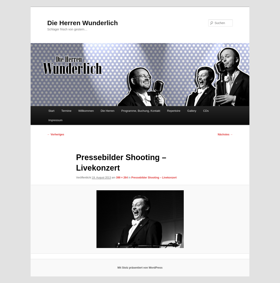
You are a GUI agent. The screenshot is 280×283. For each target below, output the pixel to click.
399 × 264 (122, 177)
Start (51, 110)
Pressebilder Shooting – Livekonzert (154, 177)
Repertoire (173, 110)
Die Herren (107, 110)
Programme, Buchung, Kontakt (140, 110)
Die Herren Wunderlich (82, 22)
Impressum (55, 120)
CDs (206, 110)
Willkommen (86, 110)
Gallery (191, 110)
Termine (66, 110)
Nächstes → (225, 134)
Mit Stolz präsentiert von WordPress (140, 267)
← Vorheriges (55, 134)
